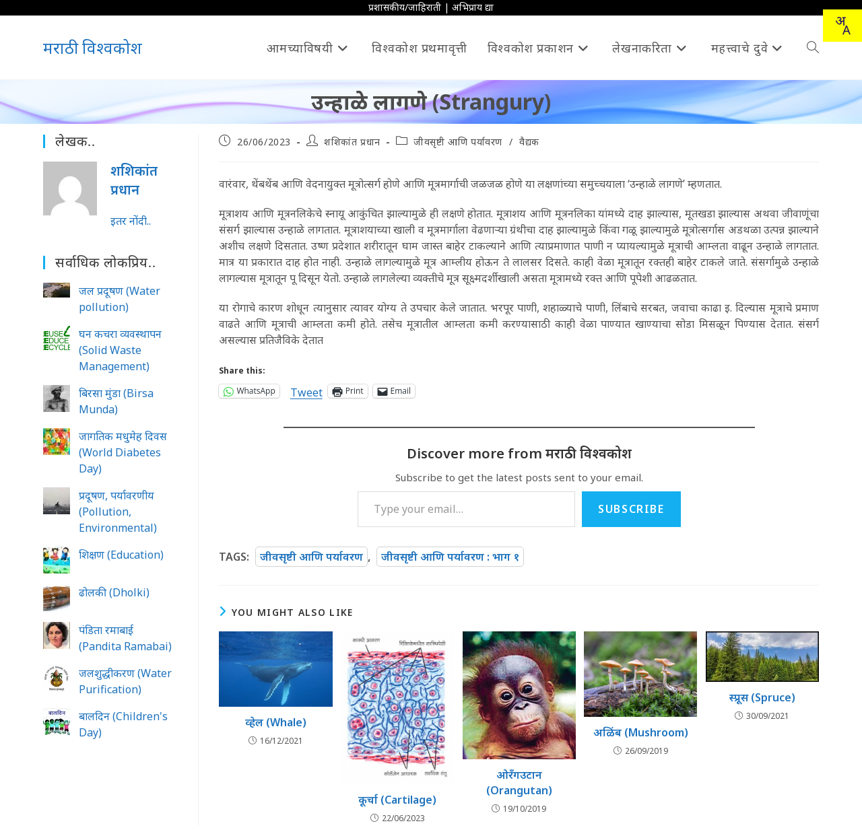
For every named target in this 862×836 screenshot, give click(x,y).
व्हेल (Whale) (275, 722)
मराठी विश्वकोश (92, 47)
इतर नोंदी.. (130, 220)
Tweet (306, 390)
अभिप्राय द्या (473, 7)
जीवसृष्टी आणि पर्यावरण (457, 141)
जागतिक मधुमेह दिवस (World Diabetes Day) (123, 452)
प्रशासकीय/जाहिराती (404, 7)
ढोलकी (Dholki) (114, 592)
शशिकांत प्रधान (352, 141)
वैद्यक (529, 141)
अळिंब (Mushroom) (640, 732)
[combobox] (842, 25)
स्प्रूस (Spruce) (762, 697)
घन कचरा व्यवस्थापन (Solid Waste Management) (120, 350)
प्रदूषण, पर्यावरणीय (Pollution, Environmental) (118, 511)
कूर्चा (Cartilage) (397, 799)
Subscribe (631, 508)
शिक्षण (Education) (121, 554)
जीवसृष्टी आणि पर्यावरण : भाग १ (450, 556)
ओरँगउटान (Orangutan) (519, 782)
